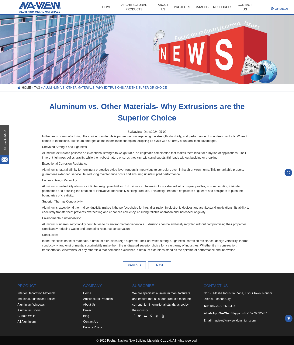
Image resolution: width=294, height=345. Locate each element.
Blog (86, 316)
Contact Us (90, 321)
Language (279, 8)
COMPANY (92, 286)
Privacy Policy (92, 327)
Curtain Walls (27, 316)
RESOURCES (222, 7)
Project (87, 310)
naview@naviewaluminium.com (234, 320)
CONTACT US (245, 7)
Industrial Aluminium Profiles (37, 298)
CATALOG (202, 7)
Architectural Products (134, 7)
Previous (134, 265)
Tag (37, 87)
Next (159, 265)
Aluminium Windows (31, 304)
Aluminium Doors (29, 310)
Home (106, 7)
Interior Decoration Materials (37, 293)
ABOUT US (163, 7)
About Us (89, 304)
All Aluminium (27, 321)
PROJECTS (182, 7)
